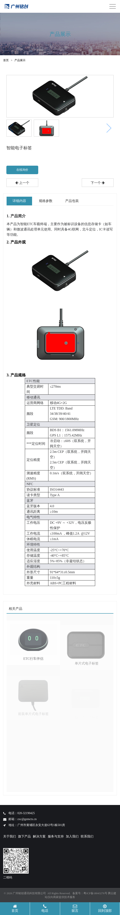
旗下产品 (24, 836)
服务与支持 (56, 836)
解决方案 (39, 836)
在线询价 (22, 169)
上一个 (22, 183)
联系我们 (87, 836)
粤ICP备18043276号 (95, 893)
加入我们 (72, 836)
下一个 (98, 183)
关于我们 (9, 836)
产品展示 (19, 60)
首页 (6, 60)
